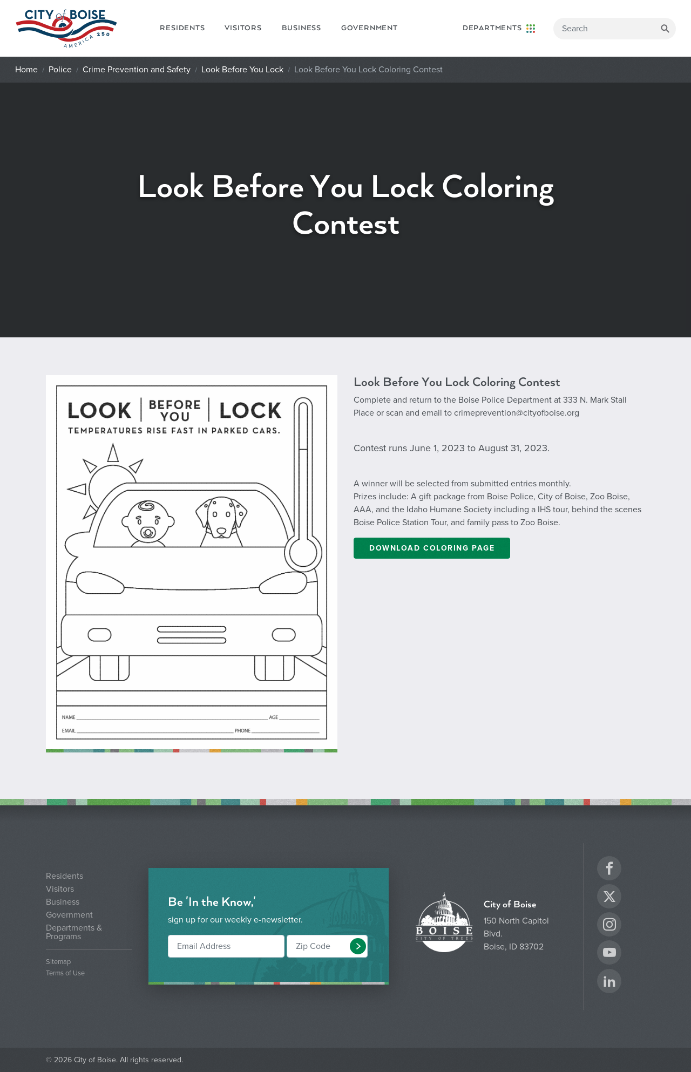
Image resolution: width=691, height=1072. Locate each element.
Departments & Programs (74, 932)
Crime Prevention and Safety (137, 69)
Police (60, 69)
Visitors (243, 28)
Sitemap (58, 962)
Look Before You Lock (242, 69)
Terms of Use (65, 973)
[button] (358, 946)
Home (26, 69)
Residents (182, 28)
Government (369, 28)
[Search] (614, 28)
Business (301, 28)
